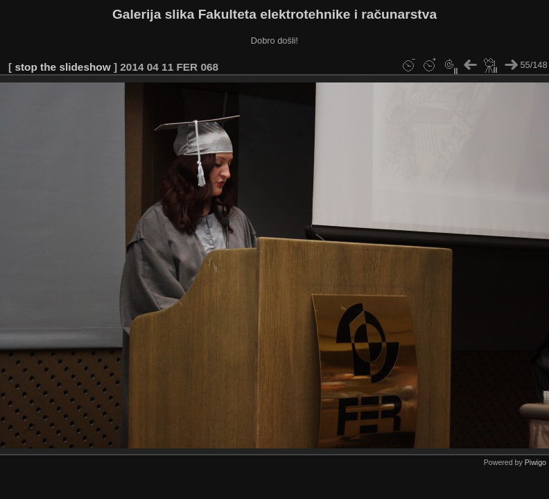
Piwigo (535, 462)
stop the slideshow (62, 67)
